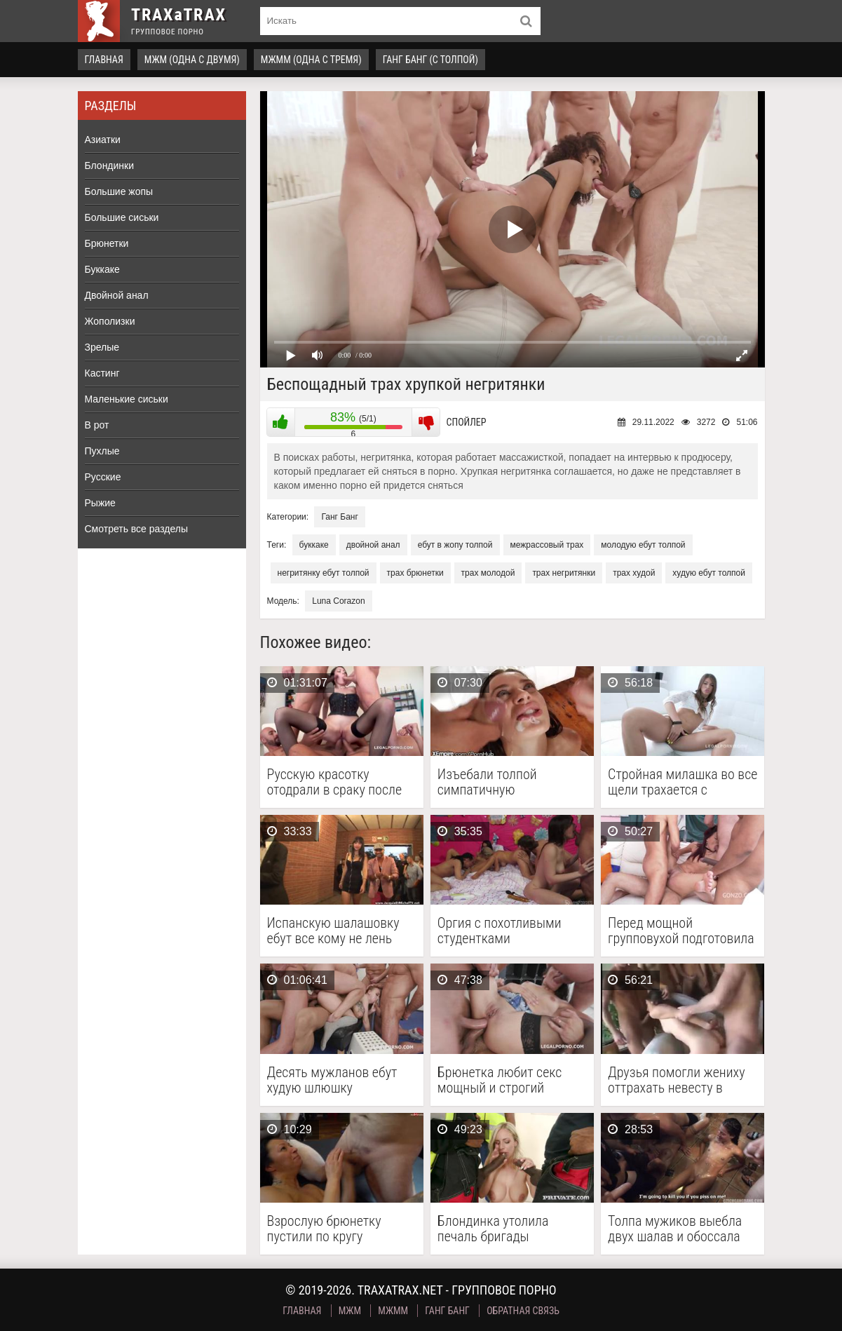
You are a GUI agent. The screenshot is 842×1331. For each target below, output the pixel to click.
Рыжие (100, 502)
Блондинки (110, 165)
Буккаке (102, 269)
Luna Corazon (338, 601)
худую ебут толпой (708, 573)
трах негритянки (563, 573)
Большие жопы (119, 191)
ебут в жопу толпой (455, 545)
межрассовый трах (547, 545)
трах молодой (488, 573)
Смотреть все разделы (137, 528)
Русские (103, 476)
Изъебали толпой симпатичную (487, 781)
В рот (97, 425)
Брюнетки (107, 243)
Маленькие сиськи (126, 399)
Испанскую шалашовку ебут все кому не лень (333, 930)
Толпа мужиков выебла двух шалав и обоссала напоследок (675, 1228)
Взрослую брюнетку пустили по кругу (324, 1228)
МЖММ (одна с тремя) (311, 59)
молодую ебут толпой (643, 545)
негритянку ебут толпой (323, 573)
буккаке (314, 545)
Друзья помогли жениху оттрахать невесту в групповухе (676, 1080)
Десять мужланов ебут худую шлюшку (332, 1080)
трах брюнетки (415, 573)
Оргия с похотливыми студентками (499, 930)
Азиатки (103, 139)
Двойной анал (117, 295)
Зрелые (102, 347)
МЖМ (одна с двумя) (192, 59)
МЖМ (350, 1310)
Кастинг (102, 373)
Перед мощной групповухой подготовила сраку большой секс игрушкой (681, 930)
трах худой (634, 573)
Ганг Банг (339, 517)
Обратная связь (523, 1310)
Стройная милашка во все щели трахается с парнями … (682, 781)
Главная (104, 59)
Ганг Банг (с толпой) (430, 59)
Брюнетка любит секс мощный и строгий (499, 1080)
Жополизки (110, 321)
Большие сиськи (122, 217)
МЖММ (393, 1310)
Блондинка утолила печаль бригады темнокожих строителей (506, 1228)
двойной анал (373, 545)
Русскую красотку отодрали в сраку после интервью (334, 781)
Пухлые (102, 451)
